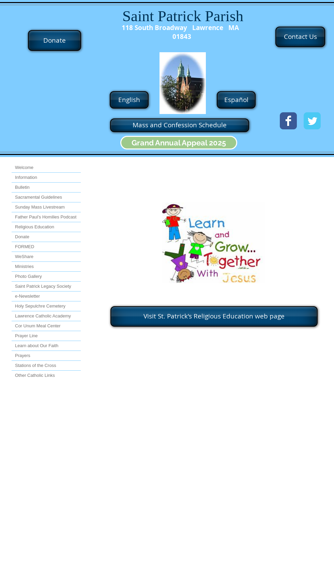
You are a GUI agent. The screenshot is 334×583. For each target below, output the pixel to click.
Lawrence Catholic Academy (43, 315)
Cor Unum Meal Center (38, 325)
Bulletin (22, 187)
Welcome (24, 167)
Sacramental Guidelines (38, 197)
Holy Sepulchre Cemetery (40, 306)
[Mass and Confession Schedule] (179, 125)
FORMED (24, 246)
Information (26, 177)
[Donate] (54, 40)
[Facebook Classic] (288, 120)
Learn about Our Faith (36, 345)
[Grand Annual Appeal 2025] (178, 143)
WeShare (24, 256)
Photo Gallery (28, 276)
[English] (129, 100)
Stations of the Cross (35, 365)
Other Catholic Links (35, 375)
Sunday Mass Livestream (40, 207)
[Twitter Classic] (312, 120)
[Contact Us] (300, 37)
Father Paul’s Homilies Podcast (45, 216)
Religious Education (34, 226)
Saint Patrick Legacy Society (43, 286)
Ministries (24, 266)
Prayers (22, 355)
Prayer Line (26, 335)
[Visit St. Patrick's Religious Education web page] (214, 316)
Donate (22, 236)
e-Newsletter (27, 296)
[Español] (236, 100)
